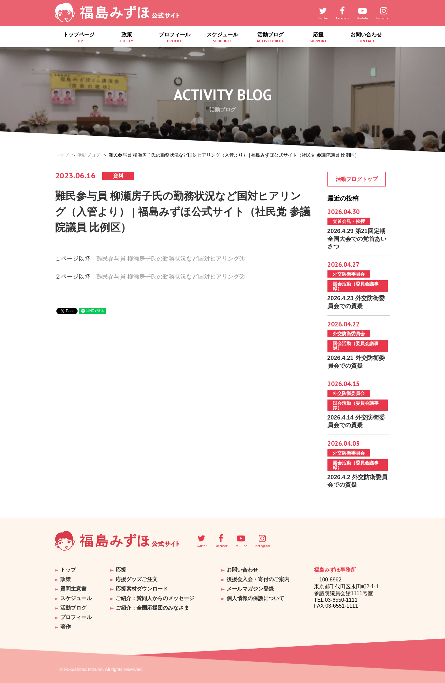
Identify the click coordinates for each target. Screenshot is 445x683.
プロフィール (174, 37)
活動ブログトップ (357, 179)
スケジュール (222, 37)
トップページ (79, 37)
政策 (127, 37)
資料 (118, 176)
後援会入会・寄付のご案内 (258, 579)
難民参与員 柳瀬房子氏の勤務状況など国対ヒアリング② (170, 276)
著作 (65, 627)
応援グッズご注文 (137, 579)
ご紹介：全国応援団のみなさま (152, 608)
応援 (318, 37)
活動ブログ (270, 37)
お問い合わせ (366, 37)
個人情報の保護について (255, 598)
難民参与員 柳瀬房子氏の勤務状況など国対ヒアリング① (170, 258)
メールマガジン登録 (250, 589)
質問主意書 (73, 589)
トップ (62, 155)
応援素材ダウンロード (142, 589)
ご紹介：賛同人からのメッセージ (155, 598)
